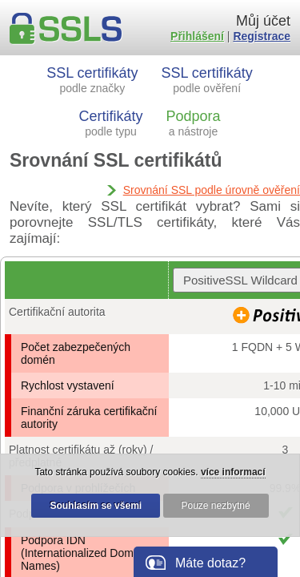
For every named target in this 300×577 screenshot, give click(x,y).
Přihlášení (197, 36)
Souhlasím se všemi (96, 505)
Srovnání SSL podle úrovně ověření (211, 190)
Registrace (261, 36)
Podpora (193, 123)
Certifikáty (111, 123)
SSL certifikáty (92, 80)
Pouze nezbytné (216, 505)
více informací (233, 472)
